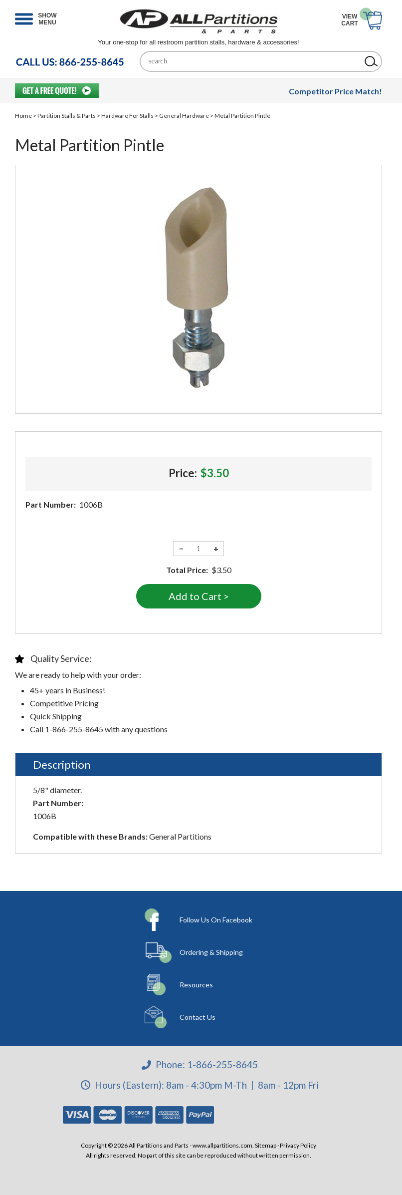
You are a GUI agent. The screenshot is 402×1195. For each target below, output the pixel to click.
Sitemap (265, 1145)
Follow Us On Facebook (216, 919)
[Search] (253, 61)
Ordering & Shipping (211, 952)
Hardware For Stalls (127, 115)
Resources (196, 984)
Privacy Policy (298, 1145)
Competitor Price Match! (335, 91)
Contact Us (197, 1017)
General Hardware (184, 115)
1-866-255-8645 (222, 1064)
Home (23, 115)
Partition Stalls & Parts (66, 115)
